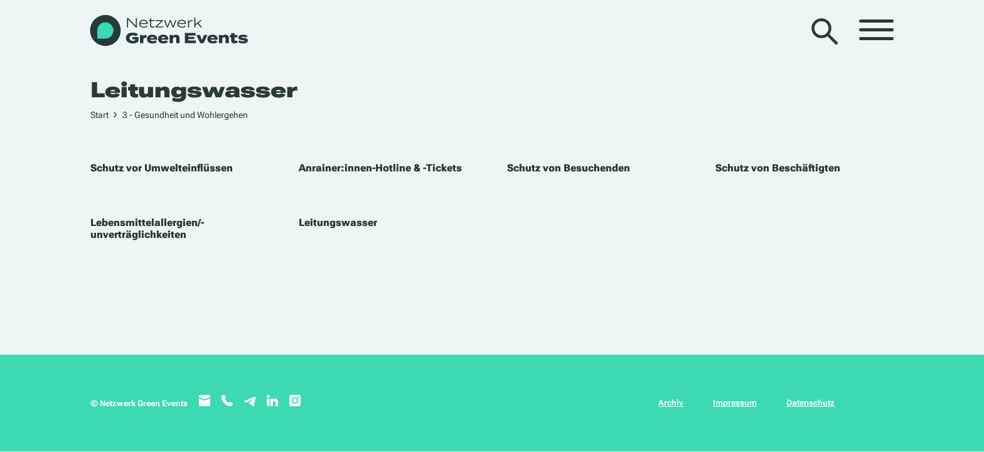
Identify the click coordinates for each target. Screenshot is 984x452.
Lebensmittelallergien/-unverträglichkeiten (147, 228)
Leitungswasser (338, 223)
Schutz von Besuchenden (568, 168)
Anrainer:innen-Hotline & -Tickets (380, 168)
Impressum (735, 402)
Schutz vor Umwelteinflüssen (161, 168)
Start (99, 115)
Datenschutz (810, 402)
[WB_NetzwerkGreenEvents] (168, 31)
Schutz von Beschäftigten (777, 168)
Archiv (670, 402)
